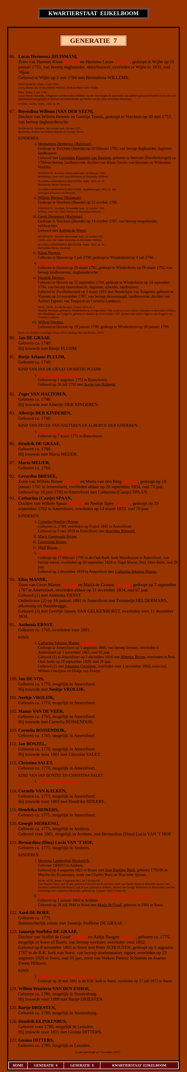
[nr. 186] (75, 503)
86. (12, 443)
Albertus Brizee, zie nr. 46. (59, 553)
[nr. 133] (122, 61)
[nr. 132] (71, 61)
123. (13, 931)
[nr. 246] (79, 936)
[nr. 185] (130, 481)
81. (12, 356)
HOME (18, 1065)
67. (12, 111)
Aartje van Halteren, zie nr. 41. (62, 431)
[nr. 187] (122, 503)
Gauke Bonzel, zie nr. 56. (58, 781)
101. (13, 697)
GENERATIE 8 (82, 1065)
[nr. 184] (71, 481)
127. (13, 1040)
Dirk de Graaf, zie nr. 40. (58, 375)
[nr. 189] (123, 584)
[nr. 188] (69, 584)
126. (13, 1021)
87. (12, 462)
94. (12, 579)
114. (13, 790)
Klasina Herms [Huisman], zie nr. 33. (67, 263)
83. (12, 412)
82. (12, 393)
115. (13, 809)
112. (13, 743)
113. (13, 762)
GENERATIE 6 (45, 1065)
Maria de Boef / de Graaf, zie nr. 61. (66, 976)
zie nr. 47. (89, 643)
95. (12, 624)
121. (13, 842)
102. (13, 711)
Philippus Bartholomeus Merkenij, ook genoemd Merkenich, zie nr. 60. (94, 895)
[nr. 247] (128, 936)
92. (12, 476)
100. (13, 678)
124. (13, 988)
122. (13, 912)
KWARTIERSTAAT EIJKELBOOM (139, 1065)
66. (12, 56)
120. (13, 823)
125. (13, 1007)
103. (13, 730)
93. (12, 498)
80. (12, 337)
